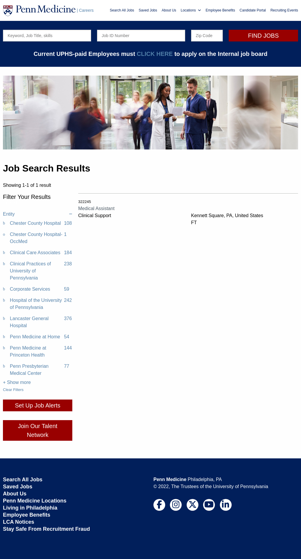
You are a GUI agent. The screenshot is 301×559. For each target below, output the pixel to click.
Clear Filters (13, 389)
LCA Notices (18, 522)
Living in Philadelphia (30, 508)
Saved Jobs (148, 10)
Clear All (10, 202)
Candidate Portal (253, 10)
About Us (169, 10)
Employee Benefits (220, 10)
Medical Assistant (96, 208)
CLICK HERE (155, 54)
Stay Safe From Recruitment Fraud (46, 529)
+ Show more (17, 382)
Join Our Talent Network (37, 430)
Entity (37, 214)
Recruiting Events (284, 10)
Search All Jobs (122, 10)
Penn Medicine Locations (34, 501)
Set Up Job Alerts (38, 405)
